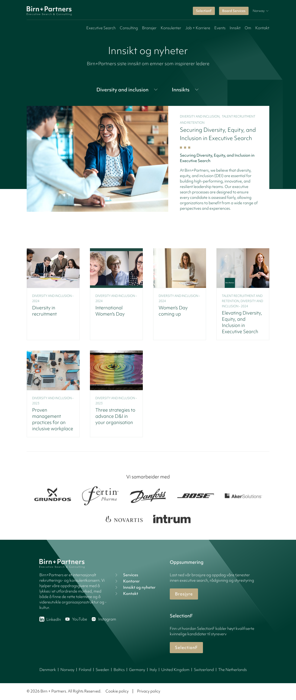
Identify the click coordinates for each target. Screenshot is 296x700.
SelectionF (204, 11)
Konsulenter (171, 28)
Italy (153, 669)
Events (219, 28)
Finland (85, 669)
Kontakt (262, 28)
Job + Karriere (197, 28)
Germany (137, 669)
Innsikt (235, 28)
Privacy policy (148, 691)
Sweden (102, 669)
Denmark (47, 669)
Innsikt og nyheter (135, 587)
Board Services (233, 11)
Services (126, 575)
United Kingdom (175, 669)
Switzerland (204, 669)
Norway (67, 669)
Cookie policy (117, 691)
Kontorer (127, 581)
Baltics (119, 669)
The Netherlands (232, 669)
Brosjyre (184, 594)
